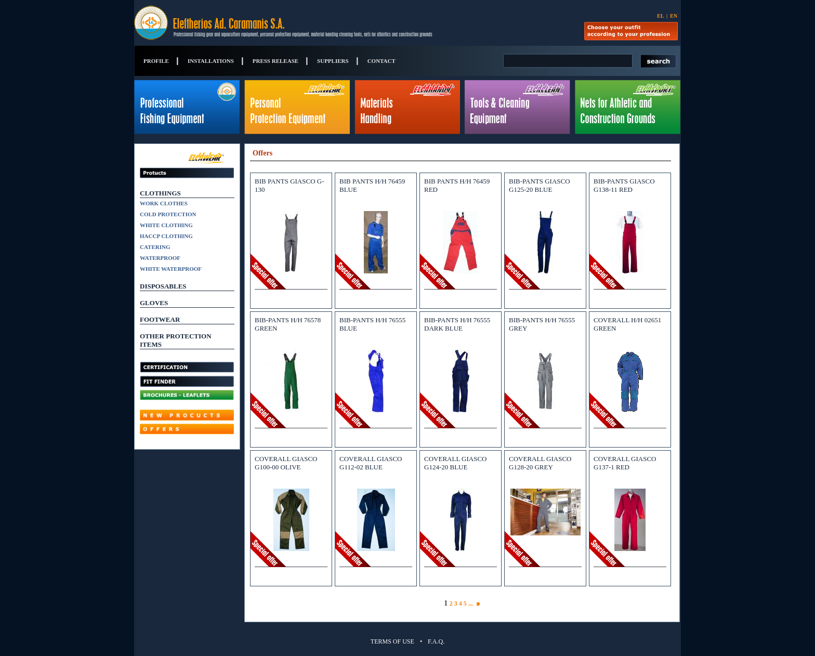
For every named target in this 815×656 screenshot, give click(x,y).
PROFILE (156, 61)
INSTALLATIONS (211, 61)
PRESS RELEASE (275, 61)
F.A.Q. (436, 641)
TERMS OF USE (392, 641)
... (472, 603)
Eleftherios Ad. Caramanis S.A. (258, 23)
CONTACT (381, 61)
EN (673, 16)
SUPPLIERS (333, 61)
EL (660, 16)
